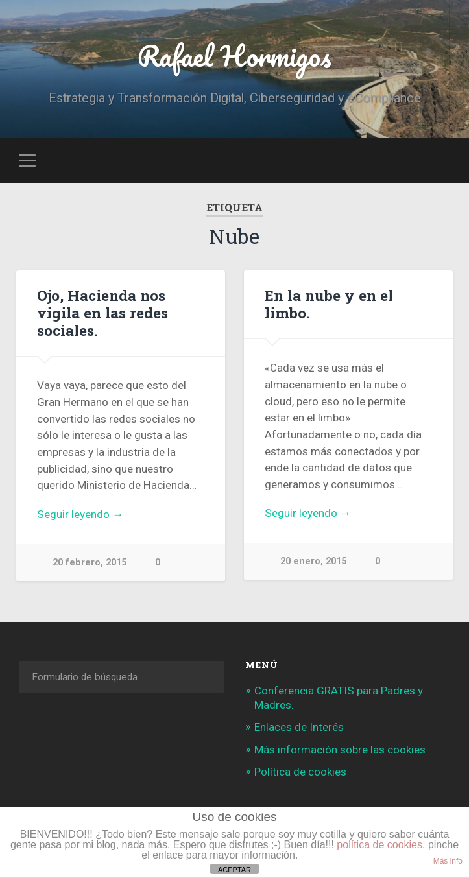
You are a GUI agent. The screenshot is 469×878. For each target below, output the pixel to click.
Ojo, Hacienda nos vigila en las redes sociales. (102, 312)
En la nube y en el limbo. (329, 303)
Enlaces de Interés (299, 726)
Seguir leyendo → (80, 514)
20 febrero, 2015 (89, 562)
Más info (448, 861)
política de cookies (379, 844)
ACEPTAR (234, 869)
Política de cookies (300, 771)
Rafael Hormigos (234, 55)
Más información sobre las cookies (340, 749)
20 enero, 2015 (313, 561)
